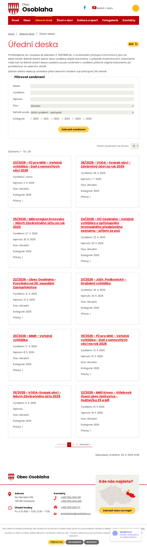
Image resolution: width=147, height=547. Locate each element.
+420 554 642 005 (71, 501)
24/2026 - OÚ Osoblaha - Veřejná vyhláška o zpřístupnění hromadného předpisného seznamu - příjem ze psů (107, 225)
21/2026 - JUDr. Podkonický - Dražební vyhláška (103, 281)
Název (16, 86)
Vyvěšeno (18, 92)
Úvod (15, 20)
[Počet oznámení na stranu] (135, 146)
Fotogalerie (110, 20)
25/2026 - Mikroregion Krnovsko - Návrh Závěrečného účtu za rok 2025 (39, 223)
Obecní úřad (43, 20)
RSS (133, 44)
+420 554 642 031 (71, 497)
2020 (35, 118)
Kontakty (129, 20)
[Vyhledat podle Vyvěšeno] (82, 93)
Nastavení (92, 542)
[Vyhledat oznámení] (73, 129)
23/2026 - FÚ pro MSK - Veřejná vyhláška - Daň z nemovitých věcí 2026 (37, 166)
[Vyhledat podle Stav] (82, 106)
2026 (89, 118)
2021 (46, 118)
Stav (15, 105)
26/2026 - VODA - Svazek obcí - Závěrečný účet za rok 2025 (106, 164)
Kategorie (19, 118)
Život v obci (65, 20)
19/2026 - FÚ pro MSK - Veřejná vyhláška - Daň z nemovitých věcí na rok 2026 (105, 340)
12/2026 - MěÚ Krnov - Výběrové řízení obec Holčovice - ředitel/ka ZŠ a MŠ (106, 396)
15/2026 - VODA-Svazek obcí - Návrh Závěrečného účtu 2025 (37, 394)
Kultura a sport (87, 20)
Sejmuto (18, 99)
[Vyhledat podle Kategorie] (31, 119)
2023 (56, 118)
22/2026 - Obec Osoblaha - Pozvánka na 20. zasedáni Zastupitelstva (34, 283)
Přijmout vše (56, 542)
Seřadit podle (21, 112)
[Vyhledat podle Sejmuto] (82, 99)
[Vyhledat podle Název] (82, 86)
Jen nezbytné (75, 542)
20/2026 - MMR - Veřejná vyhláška (32, 338)
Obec (27, 20)
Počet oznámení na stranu (113, 146)
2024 (67, 118)
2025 (78, 118)
